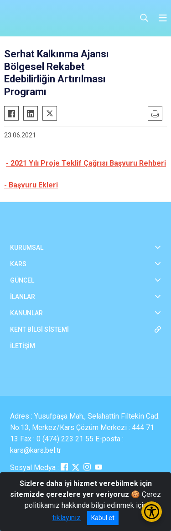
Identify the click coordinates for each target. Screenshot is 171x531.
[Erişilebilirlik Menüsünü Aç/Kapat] (151, 511)
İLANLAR (22, 296)
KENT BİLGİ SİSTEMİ (39, 329)
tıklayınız (66, 517)
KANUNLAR (26, 313)
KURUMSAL (26, 247)
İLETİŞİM (22, 345)
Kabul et (102, 517)
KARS (18, 264)
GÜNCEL (22, 280)
